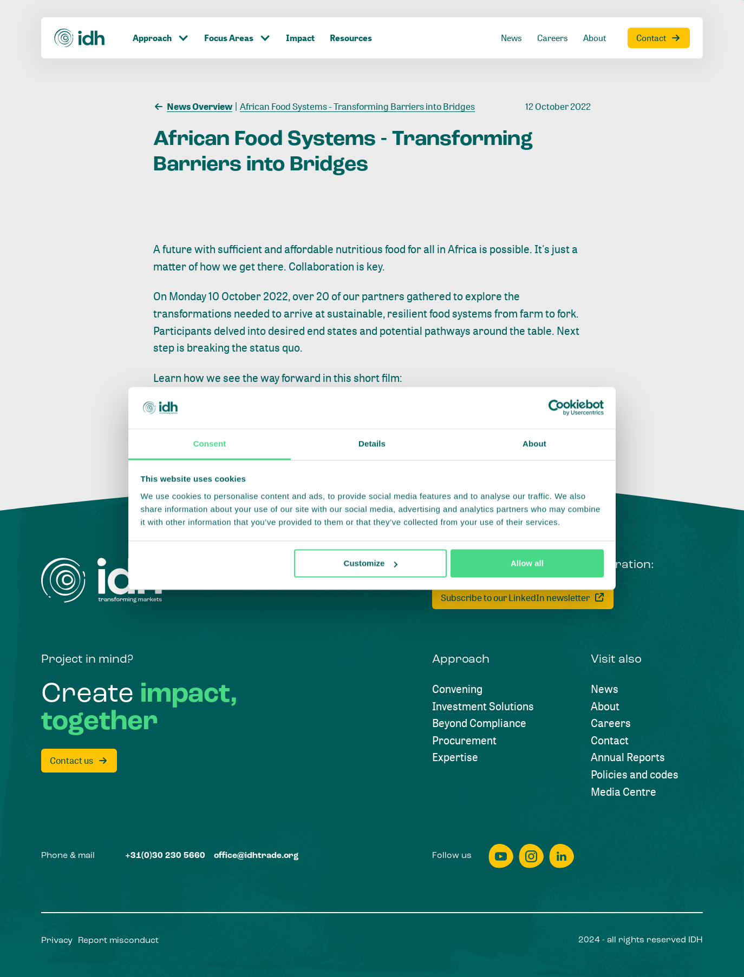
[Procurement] (464, 740)
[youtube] (501, 856)
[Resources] (350, 20)
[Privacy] (57, 941)
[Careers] (553, 20)
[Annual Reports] (628, 757)
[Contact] (659, 20)
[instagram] (531, 856)
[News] (511, 20)
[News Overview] (192, 105)
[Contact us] (79, 761)
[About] (594, 20)
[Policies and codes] (634, 774)
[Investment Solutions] (483, 706)
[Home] (80, 20)
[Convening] (457, 689)
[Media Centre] (623, 792)
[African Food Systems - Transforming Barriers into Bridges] (355, 105)
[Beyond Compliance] (479, 723)
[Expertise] (455, 757)
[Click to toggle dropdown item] (160, 20)
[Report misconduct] (118, 941)
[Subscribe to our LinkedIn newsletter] (523, 597)
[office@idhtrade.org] (256, 856)
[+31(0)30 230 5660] (165, 856)
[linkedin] (562, 856)
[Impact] (300, 20)
